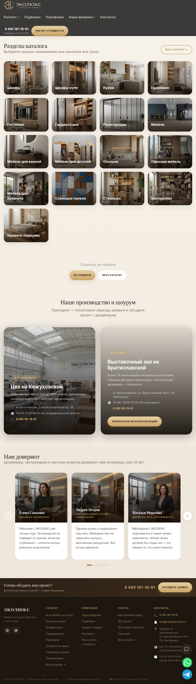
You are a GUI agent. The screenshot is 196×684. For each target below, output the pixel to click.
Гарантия (124, 633)
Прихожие (52, 639)
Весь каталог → (176, 49)
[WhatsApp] (16, 630)
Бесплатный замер (130, 615)
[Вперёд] (187, 516)
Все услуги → (127, 639)
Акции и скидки (92, 627)
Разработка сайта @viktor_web (128, 679)
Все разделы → (56, 664)
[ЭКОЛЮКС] (36, 5)
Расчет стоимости (50, 30)
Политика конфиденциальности (83, 679)
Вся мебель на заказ (59, 615)
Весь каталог (112, 275)
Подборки (32, 17)
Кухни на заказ (55, 621)
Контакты (108, 17)
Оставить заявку (175, 587)
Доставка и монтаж (131, 627)
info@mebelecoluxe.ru (172, 621)
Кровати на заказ (57, 646)
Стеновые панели (57, 652)
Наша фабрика (82, 17)
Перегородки (54, 658)
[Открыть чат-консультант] (186, 649)
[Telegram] (7, 630)
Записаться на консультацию (135, 421)
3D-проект (125, 621)
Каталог (11, 17)
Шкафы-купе (54, 627)
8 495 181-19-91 (16, 29)
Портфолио (55, 17)
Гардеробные (55, 633)
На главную (82, 275)
